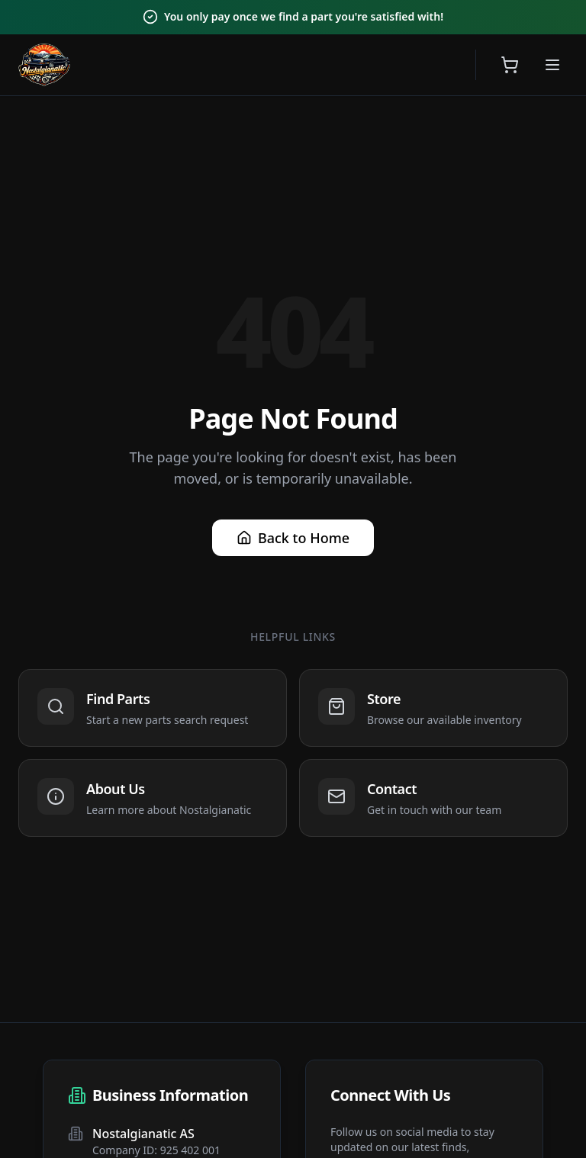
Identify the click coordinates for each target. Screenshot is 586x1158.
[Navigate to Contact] (433, 798)
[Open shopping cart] (509, 65)
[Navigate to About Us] (152, 798)
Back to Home (293, 538)
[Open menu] (552, 65)
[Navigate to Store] (433, 708)
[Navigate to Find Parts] (152, 708)
